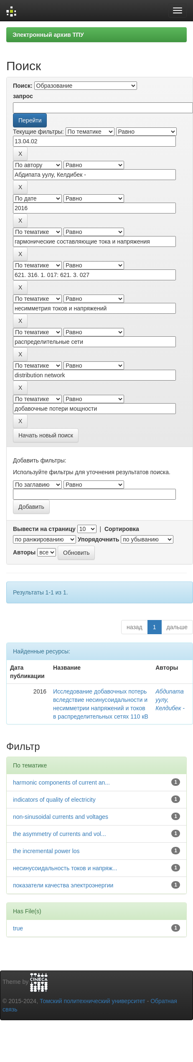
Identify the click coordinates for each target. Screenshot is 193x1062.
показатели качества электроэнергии (63, 885)
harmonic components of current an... (61, 782)
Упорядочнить (98, 539)
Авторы (24, 552)
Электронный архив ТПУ (48, 34)
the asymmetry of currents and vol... (59, 834)
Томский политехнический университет (92, 1001)
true (18, 928)
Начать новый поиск (45, 435)
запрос (23, 96)
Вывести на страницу (44, 529)
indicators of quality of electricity (54, 799)
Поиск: (23, 85)
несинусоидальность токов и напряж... (65, 868)
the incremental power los (46, 851)
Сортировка (121, 529)
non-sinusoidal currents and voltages (60, 816)
